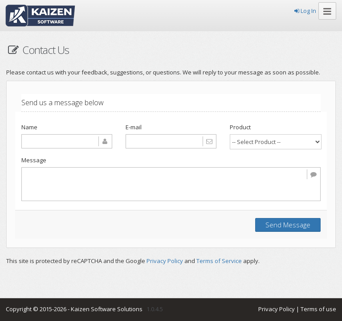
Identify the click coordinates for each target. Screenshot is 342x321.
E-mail (134, 127)
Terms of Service (219, 261)
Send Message (287, 224)
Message (33, 160)
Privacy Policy (165, 261)
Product (240, 127)
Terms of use (318, 309)
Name (29, 127)
